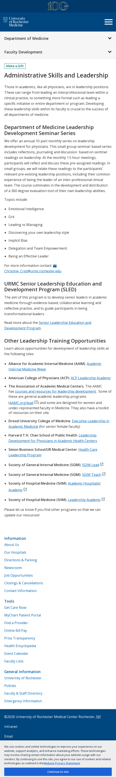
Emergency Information (23, 701)
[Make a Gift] (15, 66)
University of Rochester (23, 678)
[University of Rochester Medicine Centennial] (58, 6)
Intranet (10, 726)
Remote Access (21, 756)
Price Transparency (19, 638)
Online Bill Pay (15, 630)
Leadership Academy (84, 499)
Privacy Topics (15, 765)
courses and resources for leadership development (55, 391)
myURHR (11, 746)
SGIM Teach (91, 474)
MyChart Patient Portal (22, 615)
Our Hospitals (15, 552)
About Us (11, 544)
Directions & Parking (20, 560)
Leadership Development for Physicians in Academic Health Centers (52, 438)
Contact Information (20, 590)
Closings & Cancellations (23, 583)
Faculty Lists (14, 661)
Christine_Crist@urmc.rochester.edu (32, 271)
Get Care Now (15, 607)
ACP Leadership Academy (91, 378)
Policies (10, 685)
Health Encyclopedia (20, 645)
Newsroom (13, 567)
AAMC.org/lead (21, 403)
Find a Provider (16, 622)
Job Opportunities (18, 575)
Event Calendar (16, 653)
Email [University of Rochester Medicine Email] (8, 736)
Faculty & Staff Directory (23, 693)
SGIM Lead (90, 464)
